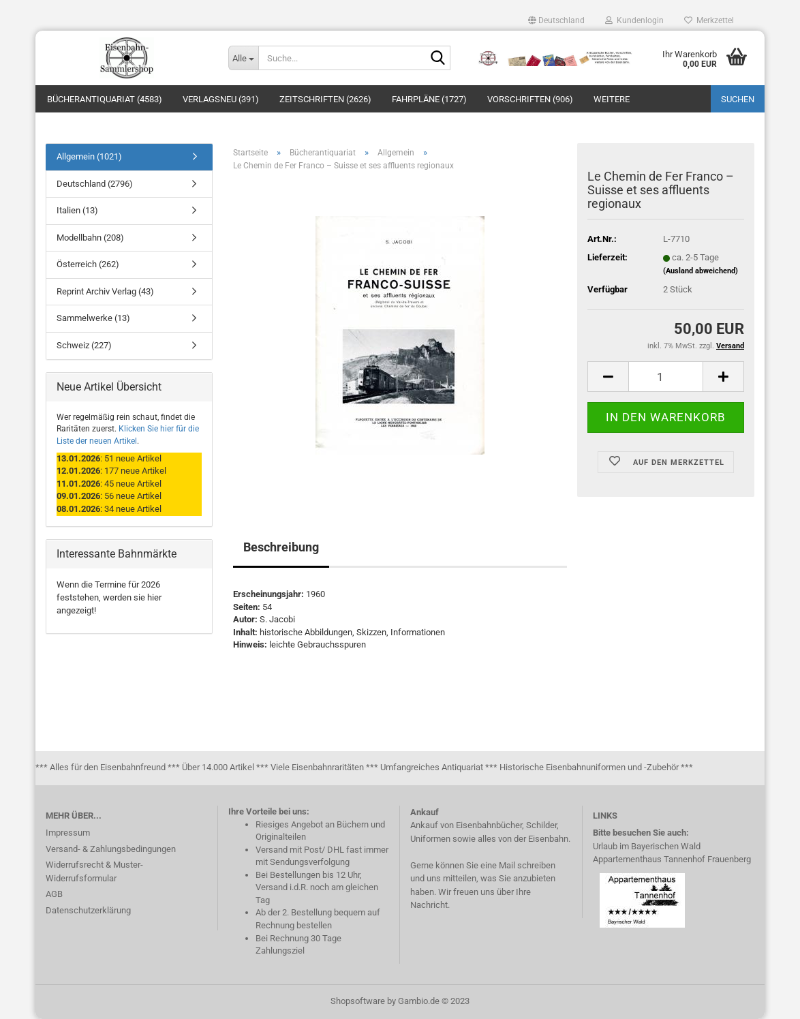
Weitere (612, 99)
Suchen (737, 99)
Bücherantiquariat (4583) (104, 99)
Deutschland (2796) (95, 184)
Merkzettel (709, 20)
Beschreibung (281, 547)
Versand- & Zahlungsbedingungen (111, 849)
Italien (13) (77, 210)
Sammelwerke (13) (93, 318)
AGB (54, 894)
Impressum (68, 832)
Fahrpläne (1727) (429, 99)
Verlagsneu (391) (221, 99)
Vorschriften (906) (530, 99)
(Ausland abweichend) (700, 271)
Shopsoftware (357, 1001)
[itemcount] (665, 376)
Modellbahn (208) (90, 237)
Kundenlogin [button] (634, 20)
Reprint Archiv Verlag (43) (105, 291)
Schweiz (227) (84, 345)
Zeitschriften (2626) (325, 99)
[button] (556, 20)
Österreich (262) (88, 264)
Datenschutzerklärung (88, 910)
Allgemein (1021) (89, 156)
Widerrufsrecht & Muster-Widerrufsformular (94, 871)
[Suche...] (243, 58)
